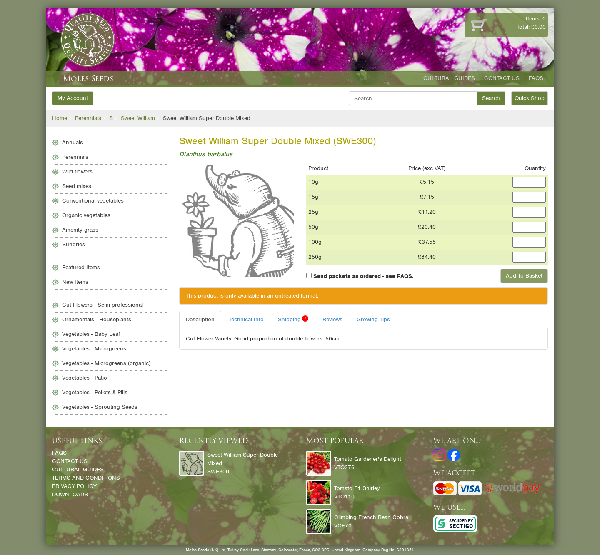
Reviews (332, 319)
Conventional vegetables (93, 200)
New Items (75, 281)
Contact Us (502, 78)
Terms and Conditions (86, 477)
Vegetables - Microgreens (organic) (106, 363)
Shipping (293, 319)
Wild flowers (77, 171)
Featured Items (81, 267)
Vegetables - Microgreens (94, 348)
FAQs (536, 78)
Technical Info (246, 319)
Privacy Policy (74, 486)
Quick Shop (530, 98)
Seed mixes (76, 186)
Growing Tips (373, 319)
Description (200, 319)
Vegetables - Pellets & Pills (95, 392)
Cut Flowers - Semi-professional (102, 304)
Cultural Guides (449, 78)
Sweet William (138, 118)
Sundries (73, 244)
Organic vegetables (86, 215)
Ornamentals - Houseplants (96, 319)
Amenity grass (80, 229)
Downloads (70, 494)
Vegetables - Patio (84, 377)
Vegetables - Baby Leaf (91, 334)
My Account (73, 98)
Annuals (72, 142)
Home (59, 118)
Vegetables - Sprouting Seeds (100, 406)
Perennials (88, 118)
